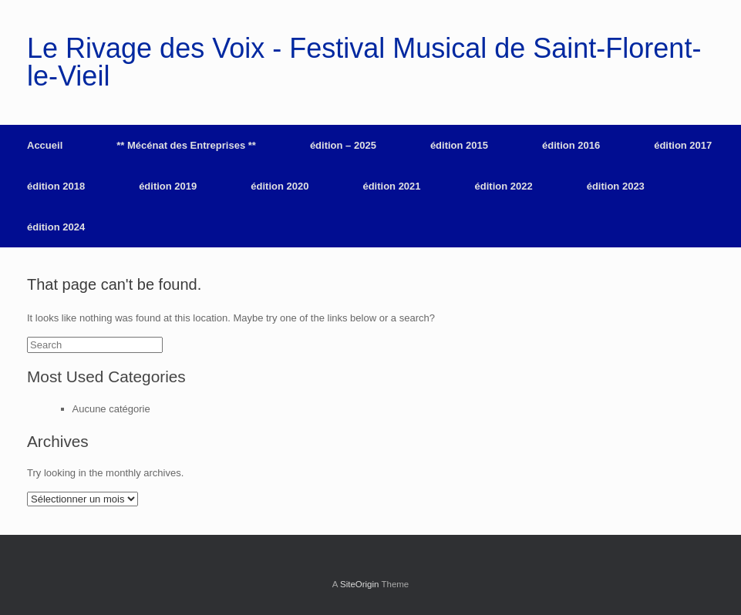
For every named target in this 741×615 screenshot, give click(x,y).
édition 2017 (683, 145)
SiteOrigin (359, 584)
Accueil (44, 145)
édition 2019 (168, 186)
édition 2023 (616, 186)
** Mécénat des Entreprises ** (186, 145)
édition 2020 (279, 186)
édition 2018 (56, 186)
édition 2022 (504, 186)
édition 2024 (56, 227)
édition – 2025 (343, 145)
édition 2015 (459, 145)
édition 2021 (391, 186)
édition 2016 (571, 145)
